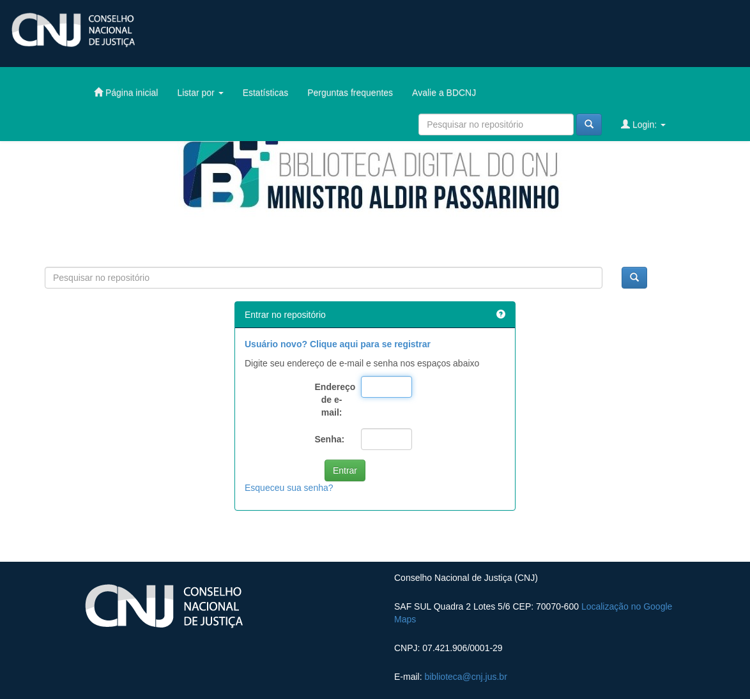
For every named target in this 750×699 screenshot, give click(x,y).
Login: (643, 124)
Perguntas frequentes (350, 92)
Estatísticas (266, 92)
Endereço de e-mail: (333, 399)
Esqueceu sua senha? (289, 488)
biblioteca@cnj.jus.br (465, 677)
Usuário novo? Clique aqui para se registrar (338, 344)
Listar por (200, 92)
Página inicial (126, 92)
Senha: (330, 439)
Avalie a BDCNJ (444, 92)
